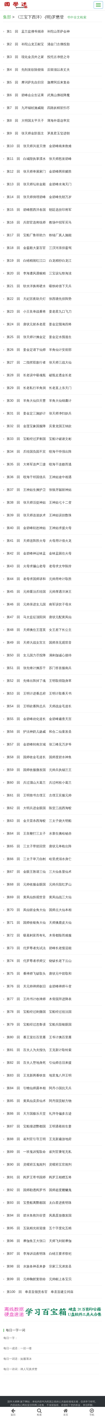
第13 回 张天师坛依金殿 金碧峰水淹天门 (39, 184)
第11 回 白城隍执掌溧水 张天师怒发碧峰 (39, 158)
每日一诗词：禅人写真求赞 (20, 1369)
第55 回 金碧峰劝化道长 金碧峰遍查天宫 (39, 719)
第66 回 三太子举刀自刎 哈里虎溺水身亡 (39, 859)
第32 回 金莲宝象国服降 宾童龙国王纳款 (39, 426)
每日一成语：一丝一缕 (17, 1348)
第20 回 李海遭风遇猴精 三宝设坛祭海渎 (39, 273)
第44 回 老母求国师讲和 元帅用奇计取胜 (39, 579)
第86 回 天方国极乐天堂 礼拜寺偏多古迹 (39, 1113)
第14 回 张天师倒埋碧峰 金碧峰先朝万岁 (39, 197)
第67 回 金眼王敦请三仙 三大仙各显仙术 (39, 871)
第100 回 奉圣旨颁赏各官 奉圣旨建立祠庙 (40, 1292)
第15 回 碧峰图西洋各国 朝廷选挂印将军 (39, 209)
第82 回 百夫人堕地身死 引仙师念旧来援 (39, 1062)
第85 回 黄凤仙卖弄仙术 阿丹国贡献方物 (39, 1101)
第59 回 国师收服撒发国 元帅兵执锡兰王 (39, 770)
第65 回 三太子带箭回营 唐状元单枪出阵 (39, 846)
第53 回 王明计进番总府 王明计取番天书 (39, 693)
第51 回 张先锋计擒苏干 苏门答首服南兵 (39, 668)
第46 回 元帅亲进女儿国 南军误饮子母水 (39, 604)
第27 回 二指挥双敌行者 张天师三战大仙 (39, 362)
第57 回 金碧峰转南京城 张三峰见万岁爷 (39, 744)
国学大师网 (13, 1401)
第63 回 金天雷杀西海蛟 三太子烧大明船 (39, 820)
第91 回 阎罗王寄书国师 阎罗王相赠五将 (39, 1177)
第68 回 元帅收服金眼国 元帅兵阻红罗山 (39, 884)
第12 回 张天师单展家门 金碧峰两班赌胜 (39, 171)
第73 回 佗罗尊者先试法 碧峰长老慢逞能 (39, 948)
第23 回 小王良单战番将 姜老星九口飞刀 (39, 311)
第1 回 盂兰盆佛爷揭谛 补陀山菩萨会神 (38, 31)
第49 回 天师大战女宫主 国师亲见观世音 (39, 642)
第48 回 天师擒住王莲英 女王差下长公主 (39, 629)
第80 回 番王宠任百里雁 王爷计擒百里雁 (39, 1037)
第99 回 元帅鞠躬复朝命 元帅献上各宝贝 (39, 1279)
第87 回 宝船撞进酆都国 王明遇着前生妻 (39, 1126)
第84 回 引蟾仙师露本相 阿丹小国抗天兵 (39, 1088)
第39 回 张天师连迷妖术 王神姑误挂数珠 (39, 515)
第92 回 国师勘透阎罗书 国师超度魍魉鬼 (39, 1190)
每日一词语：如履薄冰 (17, 1358)
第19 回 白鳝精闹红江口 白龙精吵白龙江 (39, 260)
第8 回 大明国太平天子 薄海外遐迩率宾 (38, 120)
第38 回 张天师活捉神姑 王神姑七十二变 (39, 502)
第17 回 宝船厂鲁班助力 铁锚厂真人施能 (39, 235)
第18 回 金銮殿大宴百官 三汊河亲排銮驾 (39, 248)
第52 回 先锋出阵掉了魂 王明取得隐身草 (39, 680)
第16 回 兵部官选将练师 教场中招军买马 (39, 222)
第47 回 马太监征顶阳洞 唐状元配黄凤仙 (39, 617)
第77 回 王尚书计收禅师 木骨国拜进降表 (39, 999)
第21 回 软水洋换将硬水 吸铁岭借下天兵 (39, 286)
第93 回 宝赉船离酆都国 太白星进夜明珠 (39, 1202)
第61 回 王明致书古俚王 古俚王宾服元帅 (39, 795)
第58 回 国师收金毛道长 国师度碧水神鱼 (39, 757)
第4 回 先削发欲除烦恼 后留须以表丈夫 (38, 69)
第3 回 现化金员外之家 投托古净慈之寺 (38, 57)
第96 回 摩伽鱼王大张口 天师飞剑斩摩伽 (39, 1241)
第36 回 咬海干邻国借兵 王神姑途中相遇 (39, 477)
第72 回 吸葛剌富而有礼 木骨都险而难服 (39, 935)
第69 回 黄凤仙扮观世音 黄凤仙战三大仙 (39, 897)
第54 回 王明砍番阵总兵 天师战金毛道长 (39, 706)
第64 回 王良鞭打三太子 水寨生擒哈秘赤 (39, 833)
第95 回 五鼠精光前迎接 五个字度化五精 (39, 1228)
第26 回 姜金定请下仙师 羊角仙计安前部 (39, 349)
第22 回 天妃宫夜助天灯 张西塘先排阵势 (39, 298)
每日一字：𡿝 (10, 1338)
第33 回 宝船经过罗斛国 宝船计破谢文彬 (39, 439)
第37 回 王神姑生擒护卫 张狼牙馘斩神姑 (39, 489)
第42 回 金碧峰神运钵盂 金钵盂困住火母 (39, 553)
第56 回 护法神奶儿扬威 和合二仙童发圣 (39, 731)
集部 (7, 17)
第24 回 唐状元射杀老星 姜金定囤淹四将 (39, 324)
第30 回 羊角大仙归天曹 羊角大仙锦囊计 (39, 400)
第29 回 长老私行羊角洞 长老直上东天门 (39, 388)
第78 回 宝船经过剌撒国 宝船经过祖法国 (39, 1011)
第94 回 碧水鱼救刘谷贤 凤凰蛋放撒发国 (39, 1215)
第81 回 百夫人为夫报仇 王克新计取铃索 (39, 1050)
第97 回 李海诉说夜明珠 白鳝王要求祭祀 (39, 1253)
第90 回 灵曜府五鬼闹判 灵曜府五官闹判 (39, 1164)
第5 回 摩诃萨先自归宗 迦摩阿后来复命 (38, 82)
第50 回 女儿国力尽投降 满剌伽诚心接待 (39, 655)
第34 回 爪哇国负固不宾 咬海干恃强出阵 (39, 451)
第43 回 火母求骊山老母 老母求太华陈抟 (39, 566)
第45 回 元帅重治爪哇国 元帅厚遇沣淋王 (39, 591)
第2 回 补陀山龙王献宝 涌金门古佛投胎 (38, 44)
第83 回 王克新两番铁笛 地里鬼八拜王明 (39, 1075)
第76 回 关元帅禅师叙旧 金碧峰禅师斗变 (39, 986)
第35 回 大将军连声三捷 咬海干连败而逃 (39, 464)
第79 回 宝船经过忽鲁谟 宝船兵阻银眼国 (39, 1024)
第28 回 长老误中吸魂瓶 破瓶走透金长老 (39, 375)
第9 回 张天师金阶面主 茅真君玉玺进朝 (38, 133)
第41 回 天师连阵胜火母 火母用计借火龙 (39, 540)
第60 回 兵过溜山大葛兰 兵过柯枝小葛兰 (39, 782)
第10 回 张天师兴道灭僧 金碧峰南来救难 (39, 146)
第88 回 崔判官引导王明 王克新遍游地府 (39, 1139)
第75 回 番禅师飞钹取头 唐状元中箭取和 (39, 973)
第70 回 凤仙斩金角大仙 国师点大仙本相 (39, 910)
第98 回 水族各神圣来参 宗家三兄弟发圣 (39, 1266)
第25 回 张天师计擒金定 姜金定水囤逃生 (39, 337)
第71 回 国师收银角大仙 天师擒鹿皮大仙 (39, 922)
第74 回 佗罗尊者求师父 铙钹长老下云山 (39, 961)
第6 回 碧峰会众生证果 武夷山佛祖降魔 (38, 95)
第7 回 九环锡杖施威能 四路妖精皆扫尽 (38, 108)
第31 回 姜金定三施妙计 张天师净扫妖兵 (39, 413)
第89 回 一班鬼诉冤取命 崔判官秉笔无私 (39, 1151)
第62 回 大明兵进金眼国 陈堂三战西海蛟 (39, 808)
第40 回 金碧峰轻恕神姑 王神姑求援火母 (39, 528)
